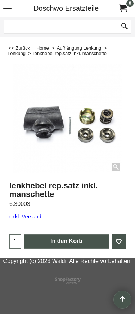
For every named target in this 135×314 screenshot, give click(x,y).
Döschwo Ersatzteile (66, 8)
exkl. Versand (25, 217)
